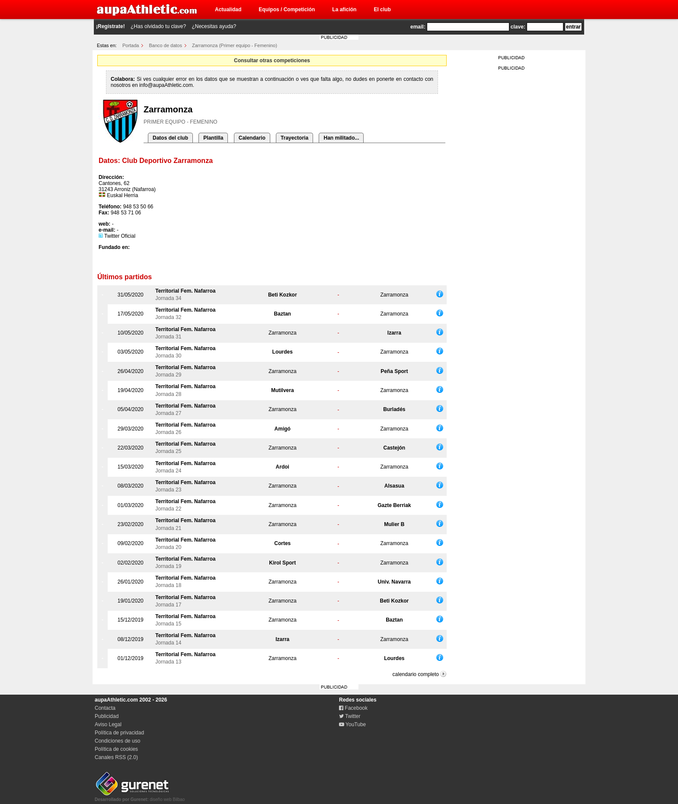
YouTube (352, 724)
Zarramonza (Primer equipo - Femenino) (234, 45)
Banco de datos (165, 45)
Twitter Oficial (117, 236)
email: (417, 27)
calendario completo (416, 674)
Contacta (105, 708)
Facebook (353, 708)
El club (382, 9)
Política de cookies (116, 749)
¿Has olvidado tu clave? (158, 26)
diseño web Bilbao (140, 797)
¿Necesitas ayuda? (214, 26)
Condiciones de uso (117, 741)
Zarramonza (394, 295)
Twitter (349, 716)
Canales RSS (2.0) (116, 757)
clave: (518, 27)
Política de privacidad (119, 733)
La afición (344, 9)
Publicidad (106, 716)
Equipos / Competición (287, 9)
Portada (130, 45)
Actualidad (228, 9)
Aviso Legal (108, 724)
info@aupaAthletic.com (166, 85)
